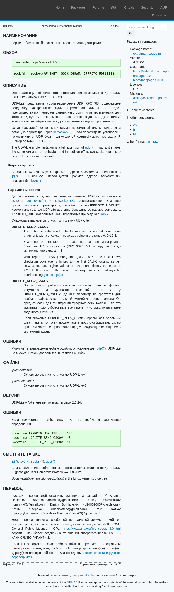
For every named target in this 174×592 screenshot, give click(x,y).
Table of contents (142, 110)
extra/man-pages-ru (147, 53)
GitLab (129, 7)
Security (147, 7)
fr (134, 130)
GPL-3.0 (72, 582)
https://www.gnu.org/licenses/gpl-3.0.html (92, 528)
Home (60, 7)
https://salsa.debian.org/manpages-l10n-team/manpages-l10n (151, 75)
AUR (163, 7)
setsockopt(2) (62, 132)
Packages (78, 7)
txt (149, 142)
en (135, 125)
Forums (98, 7)
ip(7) (15, 176)
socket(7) (37, 461)
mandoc (85, 575)
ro (134, 134)
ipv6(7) (36, 181)
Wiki (114, 7)
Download (159, 15)
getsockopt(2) (36, 200)
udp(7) (89, 147)
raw (155, 142)
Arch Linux (24, 6)
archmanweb (61, 575)
